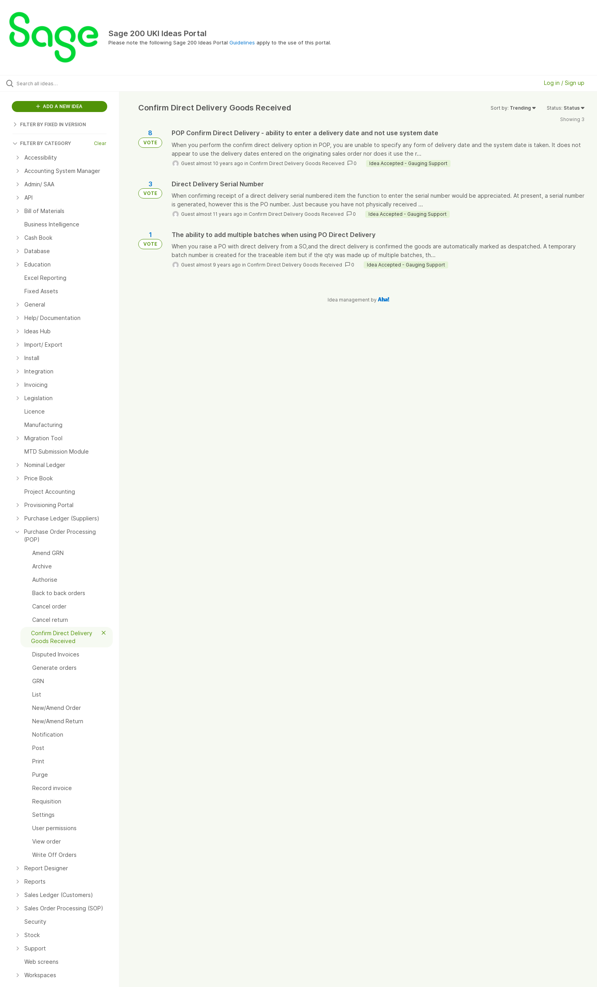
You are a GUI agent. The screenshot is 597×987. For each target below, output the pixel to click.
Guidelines (242, 42)
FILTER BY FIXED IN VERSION (49, 124)
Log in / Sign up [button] (564, 82)
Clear (100, 143)
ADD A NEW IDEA (59, 106)
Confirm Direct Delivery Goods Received (296, 163)
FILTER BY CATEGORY (42, 143)
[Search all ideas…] (69, 83)
